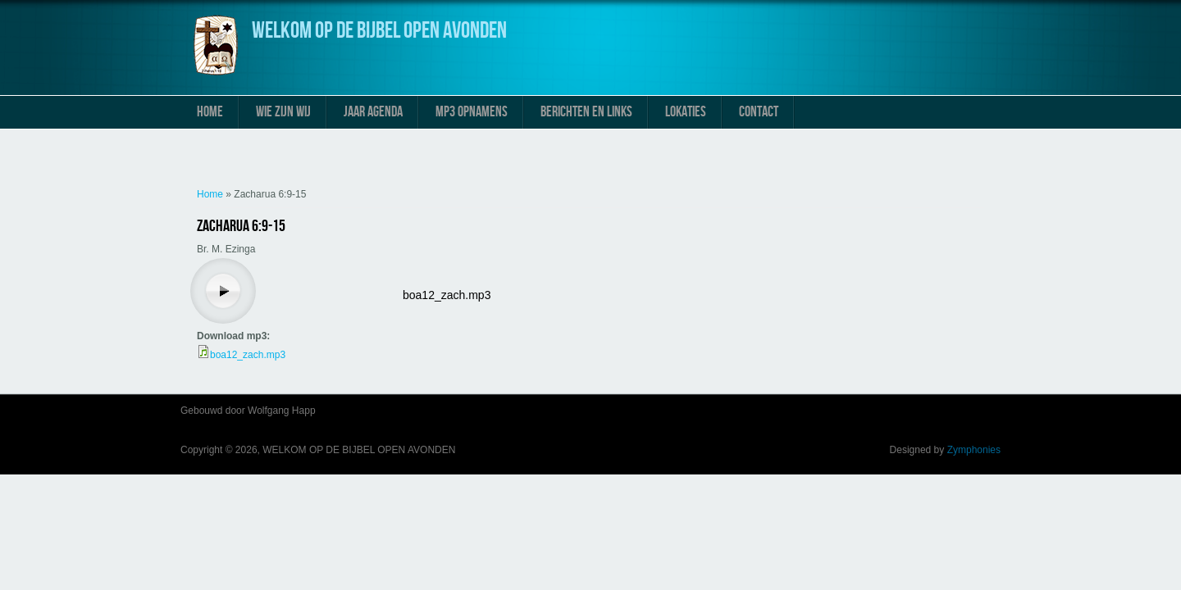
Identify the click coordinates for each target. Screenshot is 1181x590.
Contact (758, 111)
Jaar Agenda (373, 111)
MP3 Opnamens (471, 111)
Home (210, 111)
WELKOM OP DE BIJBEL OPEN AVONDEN (379, 30)
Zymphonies (974, 450)
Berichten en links (586, 111)
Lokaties (685, 111)
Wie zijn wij (283, 111)
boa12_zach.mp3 (446, 295)
